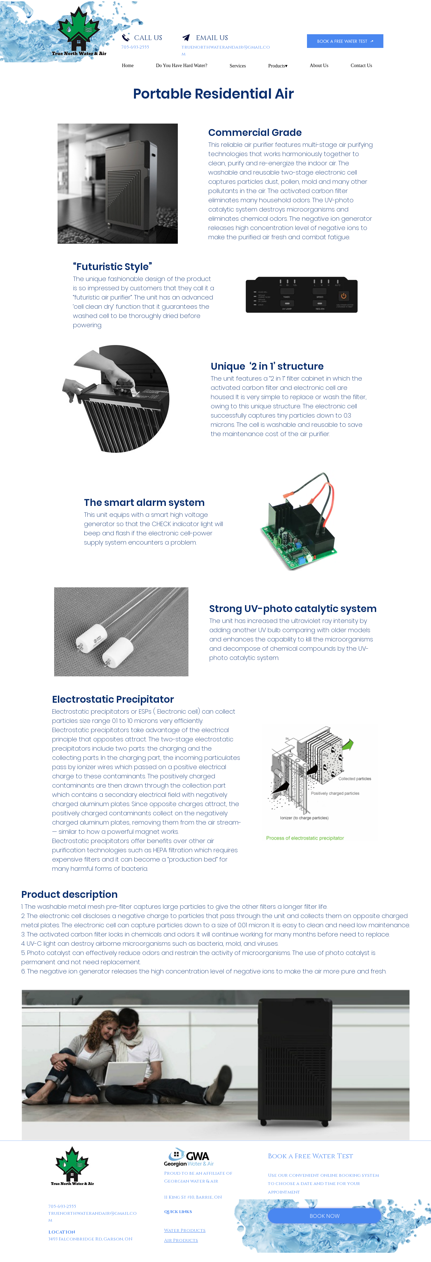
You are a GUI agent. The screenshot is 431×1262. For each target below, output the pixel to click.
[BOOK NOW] (324, 1215)
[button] (238, 66)
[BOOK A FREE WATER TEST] (345, 41)
